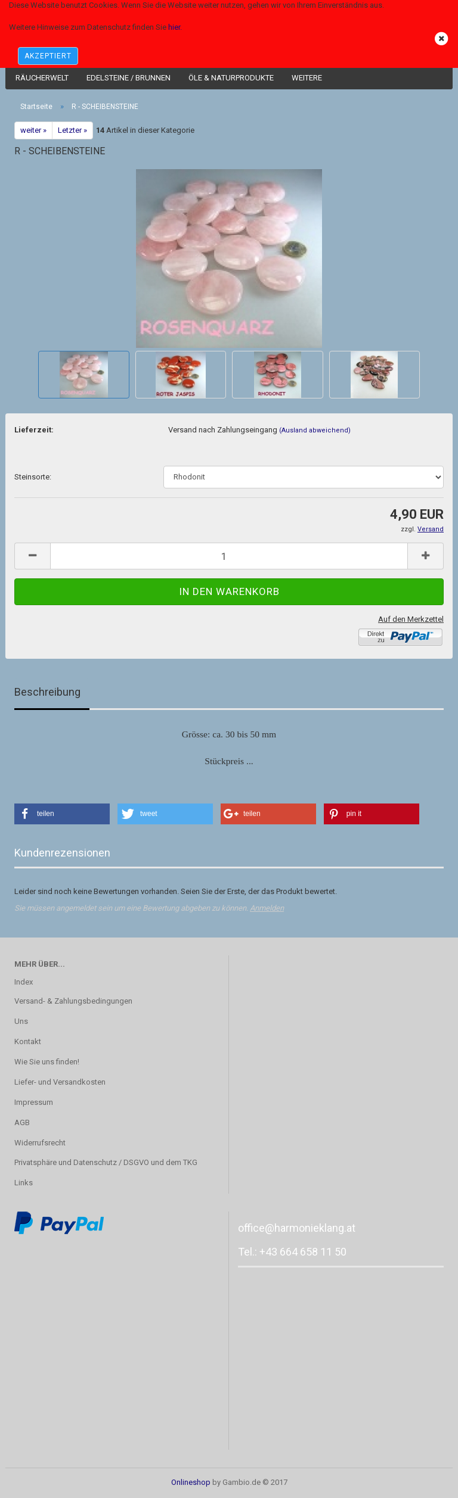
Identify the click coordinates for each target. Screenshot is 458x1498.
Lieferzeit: (34, 429)
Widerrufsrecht (40, 1142)
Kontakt (27, 1041)
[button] (62, 813)
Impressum (33, 1102)
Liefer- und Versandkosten (60, 1081)
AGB (22, 1122)
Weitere (307, 77)
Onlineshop (191, 1482)
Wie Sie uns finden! (46, 1061)
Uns (21, 1021)
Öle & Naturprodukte (231, 77)
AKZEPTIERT (48, 56)
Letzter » (72, 130)
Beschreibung (47, 692)
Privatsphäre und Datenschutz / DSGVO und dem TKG (105, 1162)
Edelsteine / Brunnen (128, 77)
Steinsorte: (32, 476)
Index (23, 981)
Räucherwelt (42, 77)
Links (23, 1182)
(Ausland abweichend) (315, 430)
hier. (175, 27)
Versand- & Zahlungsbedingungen (73, 1000)
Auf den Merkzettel (411, 619)
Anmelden (267, 908)
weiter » (33, 130)
